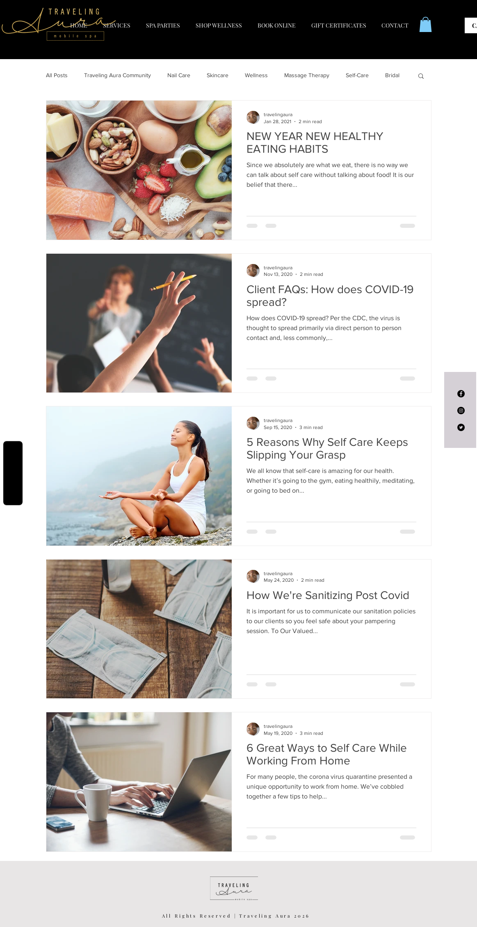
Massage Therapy (306, 75)
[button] (425, 24)
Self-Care (357, 75)
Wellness (256, 75)
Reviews (13, 473)
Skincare (217, 75)
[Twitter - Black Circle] (461, 427)
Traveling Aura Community (117, 75)
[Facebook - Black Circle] (461, 393)
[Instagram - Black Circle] (461, 410)
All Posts (57, 75)
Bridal (392, 75)
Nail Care (178, 75)
